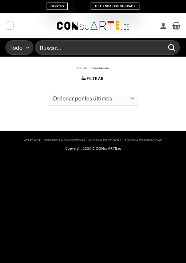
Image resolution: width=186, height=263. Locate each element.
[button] (10, 26)
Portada (82, 68)
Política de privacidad (143, 140)
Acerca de (32, 140)
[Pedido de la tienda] (93, 98)
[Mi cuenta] (163, 26)
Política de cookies (104, 140)
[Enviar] (172, 47)
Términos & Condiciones (64, 140)
